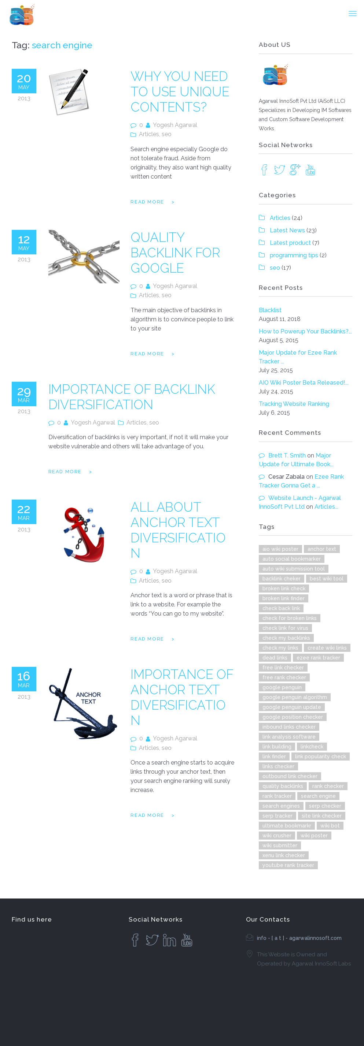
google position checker (292, 717)
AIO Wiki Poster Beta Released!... (304, 382)
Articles (149, 134)
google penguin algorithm (294, 697)
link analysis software (289, 737)
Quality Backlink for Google (175, 253)
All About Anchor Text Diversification (177, 530)
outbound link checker (289, 776)
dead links (274, 658)
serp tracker (277, 816)
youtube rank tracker (288, 865)
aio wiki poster (280, 549)
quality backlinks (282, 786)
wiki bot (330, 826)
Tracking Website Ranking (294, 403)
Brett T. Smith (287, 455)
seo (167, 134)
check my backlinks (286, 638)
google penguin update (291, 707)
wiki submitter (279, 845)
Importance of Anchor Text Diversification (181, 697)
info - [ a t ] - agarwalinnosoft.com (299, 938)
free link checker (283, 667)
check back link (281, 608)
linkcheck (312, 747)
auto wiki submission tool (293, 569)
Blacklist (270, 310)
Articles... (326, 506)
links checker (278, 766)
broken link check (283, 588)
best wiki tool (326, 579)
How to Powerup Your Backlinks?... (305, 331)
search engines (281, 806)
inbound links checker (289, 727)
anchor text (322, 549)
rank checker (328, 786)
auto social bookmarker (291, 559)
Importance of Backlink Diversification (132, 397)
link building (276, 747)
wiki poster (314, 835)
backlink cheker (281, 579)
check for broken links (289, 618)
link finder (274, 756)
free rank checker (284, 677)
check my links (280, 648)
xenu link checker (283, 855)
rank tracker (277, 796)
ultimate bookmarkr (286, 826)
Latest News (287, 230)
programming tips (294, 255)
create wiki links (327, 648)
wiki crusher (276, 835)
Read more (147, 201)
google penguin (282, 687)
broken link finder (283, 598)
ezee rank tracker (318, 658)
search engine (318, 796)
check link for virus (285, 628)
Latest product (290, 242)
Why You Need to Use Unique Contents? (179, 92)
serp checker (325, 806)
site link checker (322, 816)
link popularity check (320, 756)
